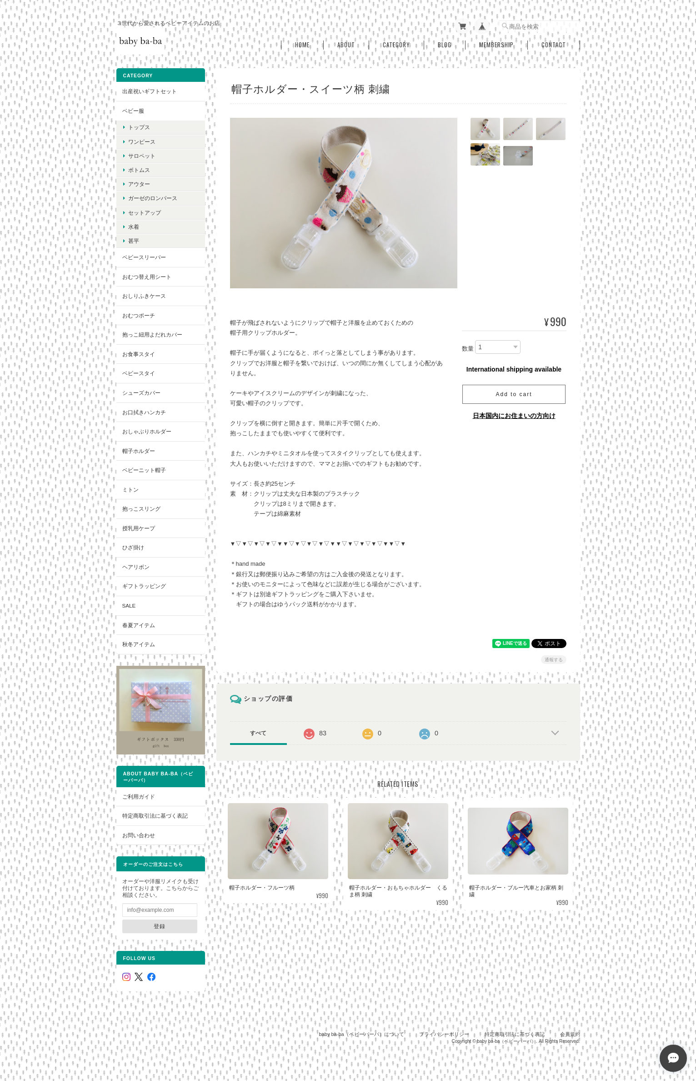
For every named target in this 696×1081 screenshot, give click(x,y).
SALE (129, 605)
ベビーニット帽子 (144, 470)
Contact (553, 44)
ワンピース (141, 142)
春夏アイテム (138, 625)
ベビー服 (133, 111)
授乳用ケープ (138, 528)
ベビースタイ (138, 373)
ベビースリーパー (144, 257)
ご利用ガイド (138, 796)
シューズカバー (141, 393)
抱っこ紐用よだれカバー (152, 334)
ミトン (130, 490)
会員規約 (570, 1034)
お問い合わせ (138, 835)
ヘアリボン (136, 567)
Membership (496, 44)
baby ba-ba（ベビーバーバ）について (361, 1034)
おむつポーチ (138, 315)
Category (396, 44)
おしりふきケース (144, 296)
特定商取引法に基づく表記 (155, 816)
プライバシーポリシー (444, 1034)
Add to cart (514, 394)
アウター (139, 184)
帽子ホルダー (138, 451)
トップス (139, 127)
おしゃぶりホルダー (146, 431)
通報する (554, 659)
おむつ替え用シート (146, 277)
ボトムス (139, 170)
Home (302, 44)
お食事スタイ (138, 354)
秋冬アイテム (138, 644)
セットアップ (144, 213)
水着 (133, 227)
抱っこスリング (141, 509)
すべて (258, 733)
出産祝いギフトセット (149, 91)
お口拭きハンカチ (144, 412)
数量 (468, 348)
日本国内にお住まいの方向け (514, 415)
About (346, 44)
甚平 (133, 241)
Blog (444, 44)
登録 (159, 926)
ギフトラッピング (144, 586)
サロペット (141, 156)
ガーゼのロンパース (152, 198)
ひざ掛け (133, 547)
